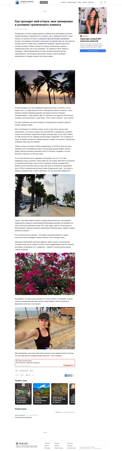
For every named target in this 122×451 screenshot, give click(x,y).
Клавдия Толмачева (26, 2)
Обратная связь (59, 448)
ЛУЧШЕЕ (84, 2)
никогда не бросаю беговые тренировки (54, 39)
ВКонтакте (70, 443)
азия (31, 370)
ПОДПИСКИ (91, 2)
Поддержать (44, 2)
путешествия (24, 370)
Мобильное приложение (86, 443)
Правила (57, 443)
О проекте (47, 443)
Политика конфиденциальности (85, 448)
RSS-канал (47, 448)
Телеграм (69, 445)
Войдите (58, 412)
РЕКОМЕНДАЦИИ (71, 2)
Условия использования (96, 448)
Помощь (57, 445)
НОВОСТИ (63, 2)
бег (17, 370)
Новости (47, 445)
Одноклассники (71, 448)
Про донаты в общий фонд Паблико (23, 365)
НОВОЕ (79, 2)
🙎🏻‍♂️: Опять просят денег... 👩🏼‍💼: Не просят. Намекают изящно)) (28, 362)
